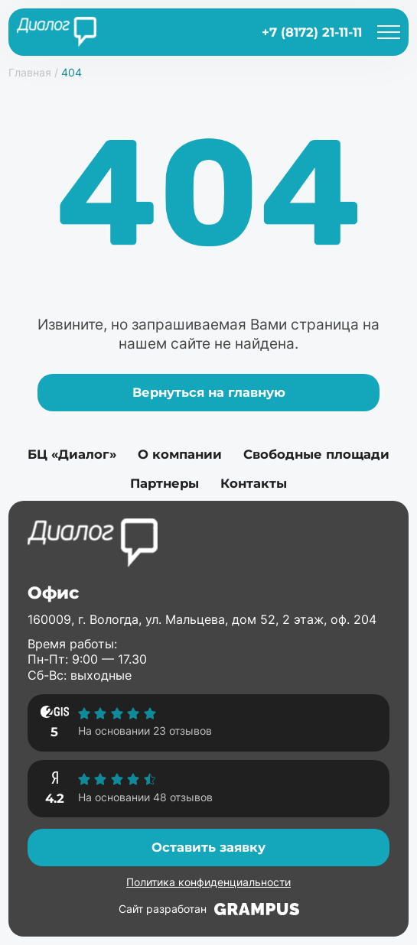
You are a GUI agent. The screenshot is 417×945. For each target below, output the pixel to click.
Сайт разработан (209, 909)
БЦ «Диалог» (72, 454)
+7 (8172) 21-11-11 (312, 32)
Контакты (253, 483)
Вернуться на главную (208, 392)
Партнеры (164, 483)
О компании (180, 454)
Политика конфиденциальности (208, 881)
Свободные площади (316, 454)
